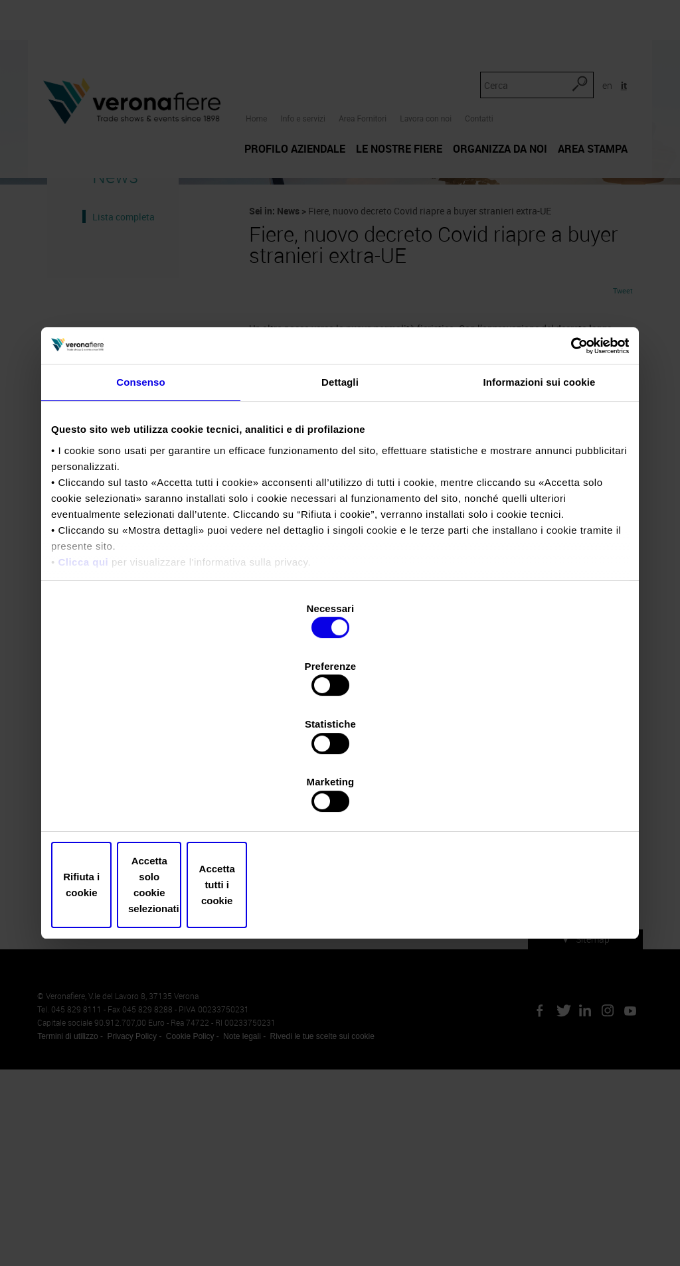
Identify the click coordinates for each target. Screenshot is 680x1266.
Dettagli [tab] (340, 495)
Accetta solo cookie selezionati (340, 798)
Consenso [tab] (140, 495)
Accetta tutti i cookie (534, 798)
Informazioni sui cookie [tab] (539, 495)
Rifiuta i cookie (145, 798)
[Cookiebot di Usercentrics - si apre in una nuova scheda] (571, 457)
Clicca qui (83, 674)
